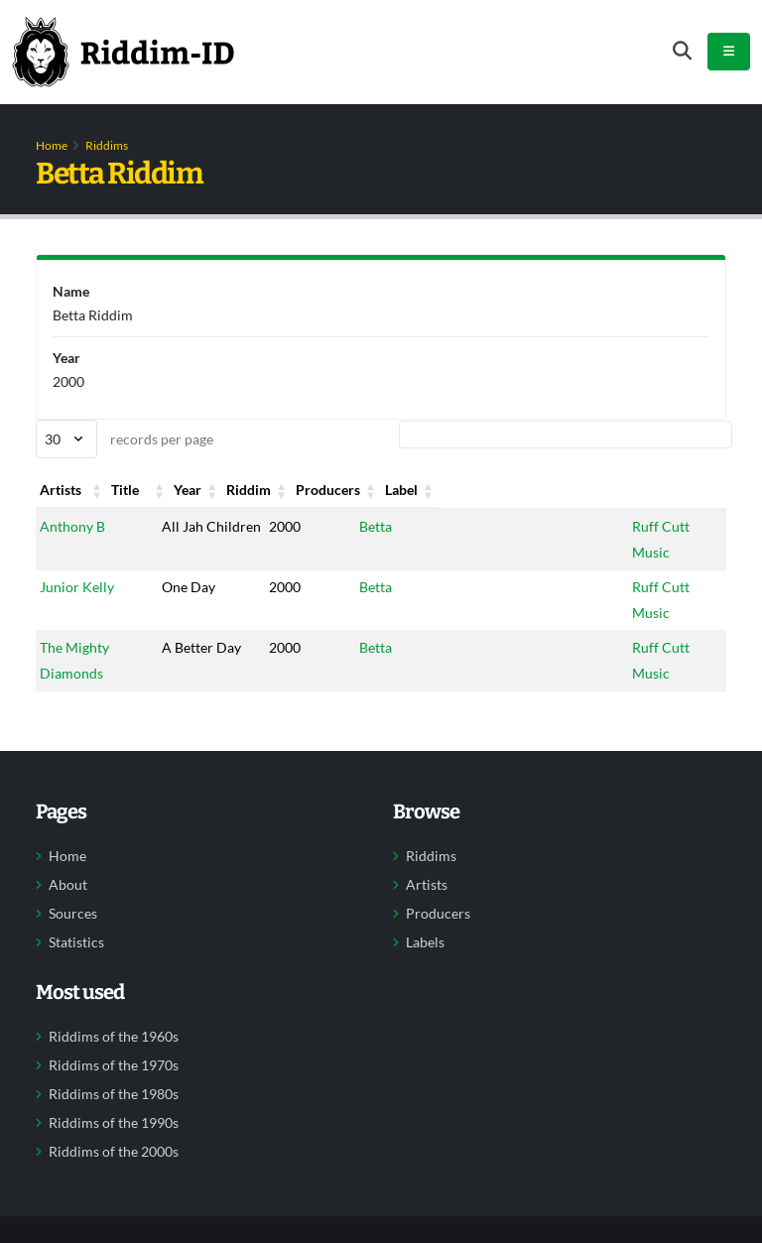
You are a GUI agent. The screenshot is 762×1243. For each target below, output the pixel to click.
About (68, 885)
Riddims (106, 145)
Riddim (367, 489)
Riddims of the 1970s (114, 1065)
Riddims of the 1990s (114, 1123)
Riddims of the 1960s (114, 1037)
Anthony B (72, 526)
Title (172, 489)
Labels (425, 942)
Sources (73, 914)
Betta (361, 526)
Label (644, 489)
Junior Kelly (77, 586)
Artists (60, 489)
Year (266, 489)
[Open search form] (682, 51)
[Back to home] (123, 51)
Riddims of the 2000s (114, 1152)
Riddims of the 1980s (114, 1094)
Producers (501, 489)
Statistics (76, 942)
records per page (124, 439)
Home (51, 145)
